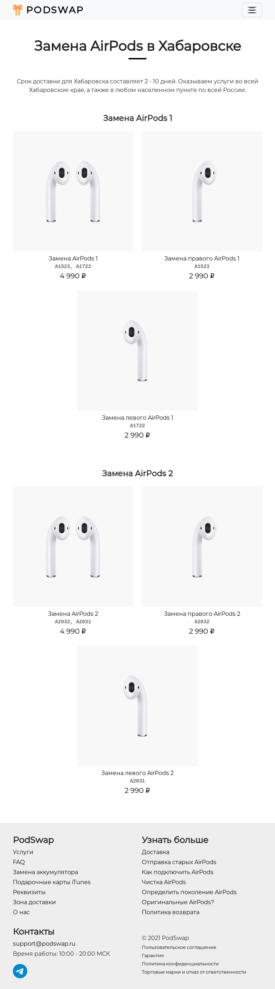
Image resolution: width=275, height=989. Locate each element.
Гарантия (153, 955)
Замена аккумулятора (45, 872)
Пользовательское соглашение (179, 947)
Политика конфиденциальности (180, 963)
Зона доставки (34, 902)
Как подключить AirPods (177, 872)
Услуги (23, 852)
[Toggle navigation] (252, 10)
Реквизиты (29, 892)
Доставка (155, 852)
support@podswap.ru (44, 943)
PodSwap (48, 10)
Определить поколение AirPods (189, 892)
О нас (21, 912)
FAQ (19, 862)
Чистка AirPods (164, 882)
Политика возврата (170, 912)
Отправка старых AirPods (179, 862)
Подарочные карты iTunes (52, 882)
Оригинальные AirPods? (178, 902)
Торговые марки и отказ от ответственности (194, 972)
